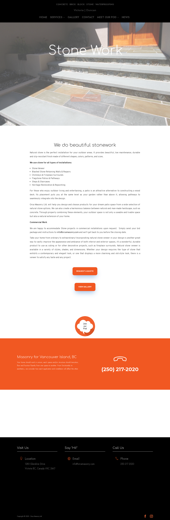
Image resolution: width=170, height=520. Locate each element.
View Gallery (85, 287)
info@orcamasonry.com (68, 232)
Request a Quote (85, 271)
